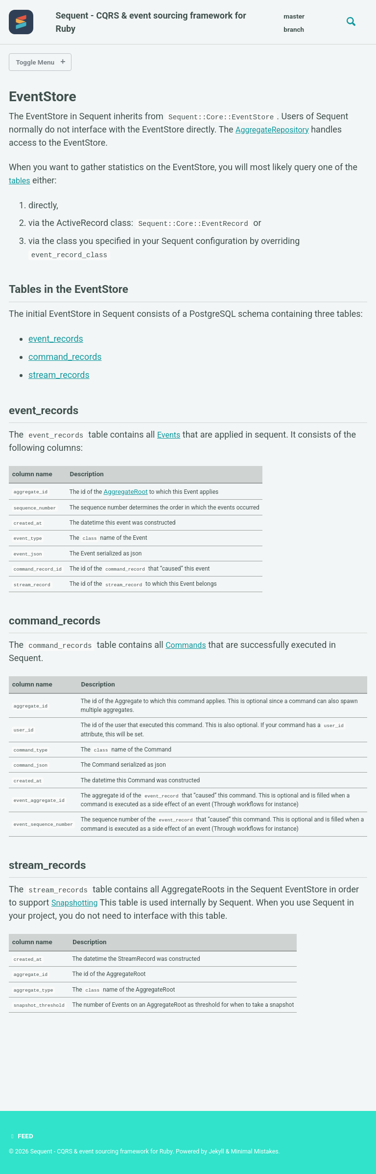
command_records (65, 357)
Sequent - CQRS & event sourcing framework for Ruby (150, 22)
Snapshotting (77, 949)
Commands (189, 655)
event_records (55, 339)
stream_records (59, 374)
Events (170, 434)
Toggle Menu (35, 62)
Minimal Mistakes (254, 1151)
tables (21, 182)
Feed (21, 1136)
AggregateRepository (277, 130)
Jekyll (216, 1151)
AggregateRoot (137, 491)
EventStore (42, 97)
